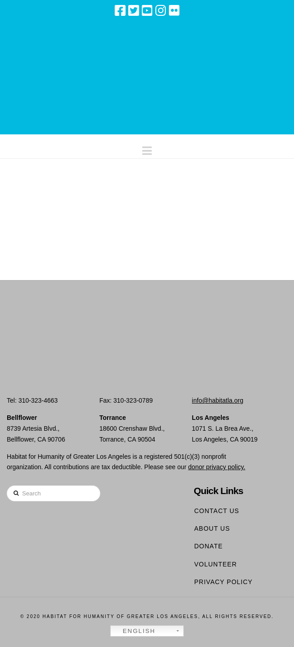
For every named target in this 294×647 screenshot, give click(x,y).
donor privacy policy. (217, 467)
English (134, 631)
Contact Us (216, 510)
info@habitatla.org (217, 400)
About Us (212, 528)
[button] (147, 149)
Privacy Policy (223, 581)
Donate (208, 546)
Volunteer (215, 564)
